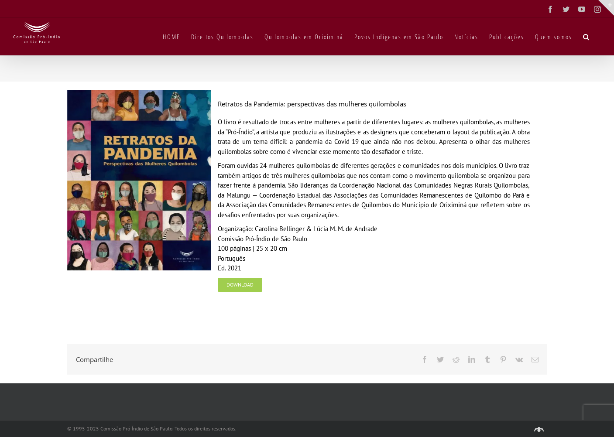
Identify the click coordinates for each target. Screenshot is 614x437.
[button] (586, 36)
